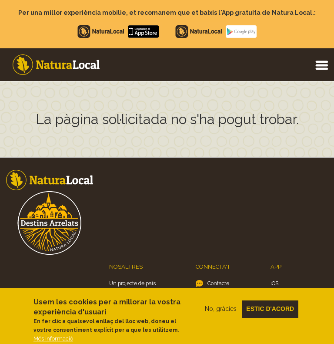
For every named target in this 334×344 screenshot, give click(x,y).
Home (56, 64)
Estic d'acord (270, 313)
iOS (274, 283)
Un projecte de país (132, 283)
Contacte (218, 283)
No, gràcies (221, 313)
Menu (321, 64)
